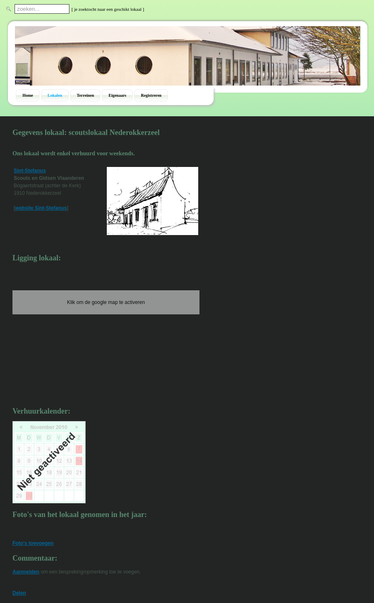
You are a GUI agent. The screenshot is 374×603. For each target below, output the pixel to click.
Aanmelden (25, 572)
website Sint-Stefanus (41, 208)
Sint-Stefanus (30, 171)
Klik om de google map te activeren (106, 302)
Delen (19, 593)
